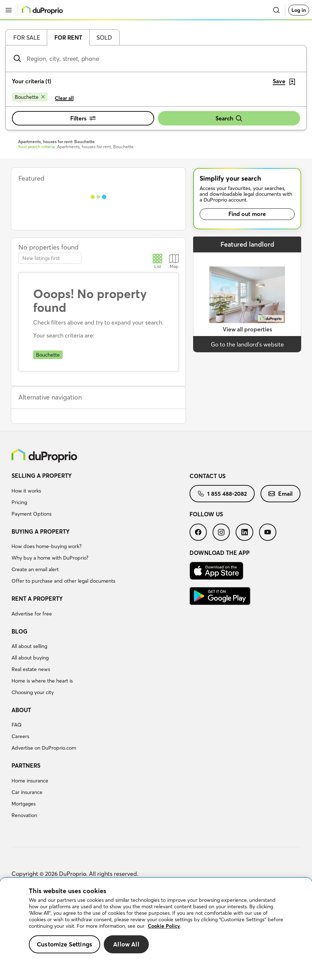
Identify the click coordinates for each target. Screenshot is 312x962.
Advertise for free (32, 613)
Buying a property (41, 531)
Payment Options (32, 514)
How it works (26, 490)
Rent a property (37, 598)
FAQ (17, 725)
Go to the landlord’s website (247, 344)
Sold (104, 37)
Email (280, 493)
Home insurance (30, 780)
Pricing (19, 502)
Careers (20, 736)
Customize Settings (64, 944)
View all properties (247, 329)
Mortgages (24, 803)
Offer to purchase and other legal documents (63, 581)
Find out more (247, 213)
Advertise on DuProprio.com (44, 748)
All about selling (29, 646)
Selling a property (42, 475)
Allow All (126, 944)
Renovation (24, 815)
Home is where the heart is (42, 681)
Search (229, 118)
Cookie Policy (164, 926)
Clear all (64, 98)
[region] (156, 920)
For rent (68, 37)
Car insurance (27, 792)
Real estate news (31, 669)
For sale (26, 37)
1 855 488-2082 (222, 493)
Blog (19, 631)
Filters (83, 118)
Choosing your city (33, 692)
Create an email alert (35, 569)
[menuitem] (101, 495)
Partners (26, 765)
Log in (298, 10)
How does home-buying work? (46, 546)
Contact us (208, 476)
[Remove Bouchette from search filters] (30, 97)
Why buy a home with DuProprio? (50, 558)
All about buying (30, 657)
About (21, 710)
